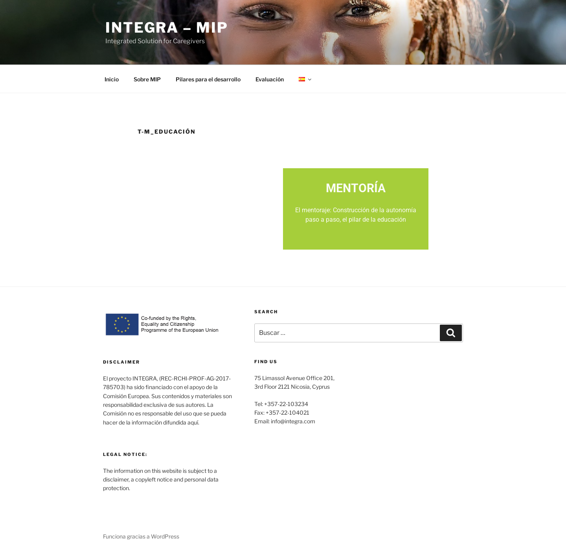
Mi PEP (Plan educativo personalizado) (210, 210)
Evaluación (269, 79)
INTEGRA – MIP (166, 27)
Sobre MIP (147, 79)
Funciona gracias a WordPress (141, 536)
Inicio (112, 79)
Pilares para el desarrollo (208, 79)
